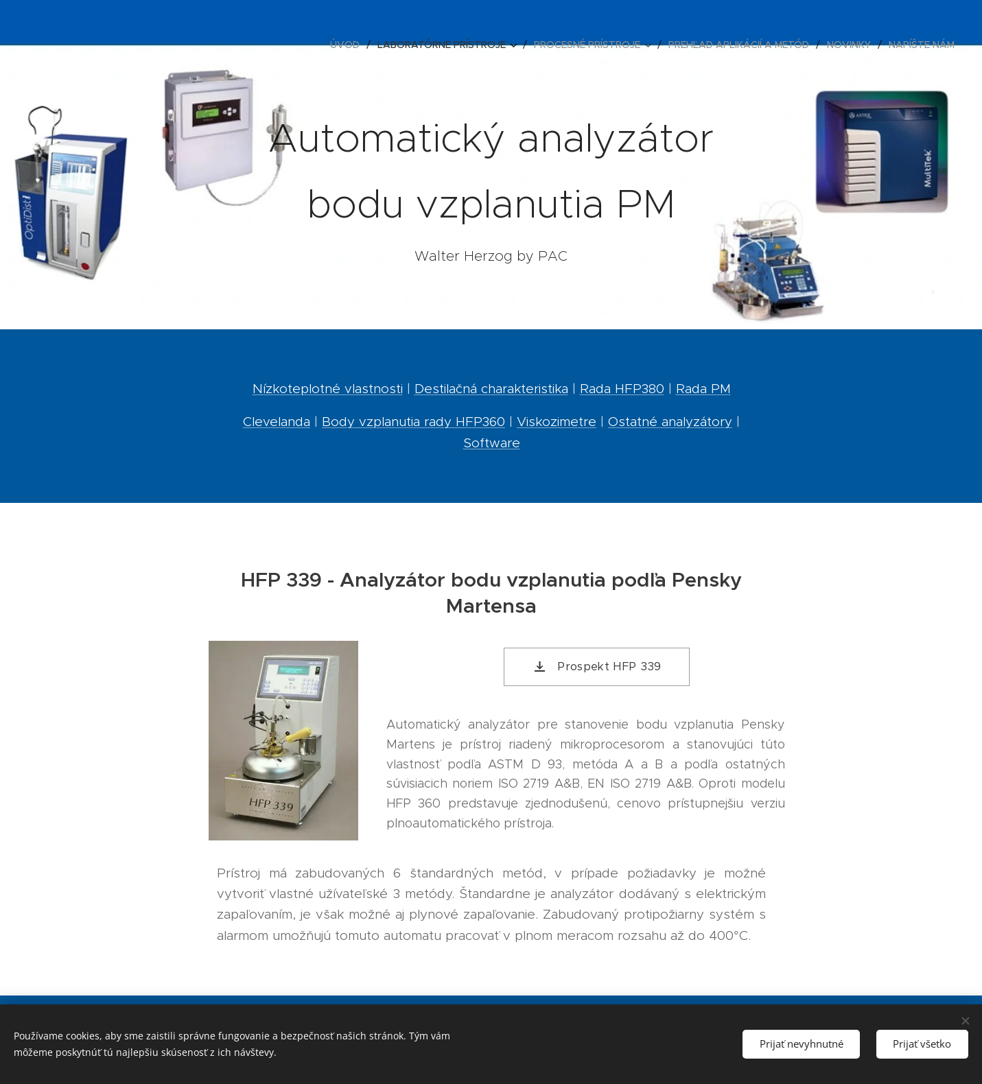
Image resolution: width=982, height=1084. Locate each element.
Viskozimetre (556, 421)
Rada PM (702, 389)
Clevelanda (276, 421)
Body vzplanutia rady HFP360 (413, 421)
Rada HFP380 (621, 389)
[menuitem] (349, 44)
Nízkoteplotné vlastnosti (327, 389)
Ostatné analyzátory (670, 421)
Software (491, 443)
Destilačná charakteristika (491, 389)
